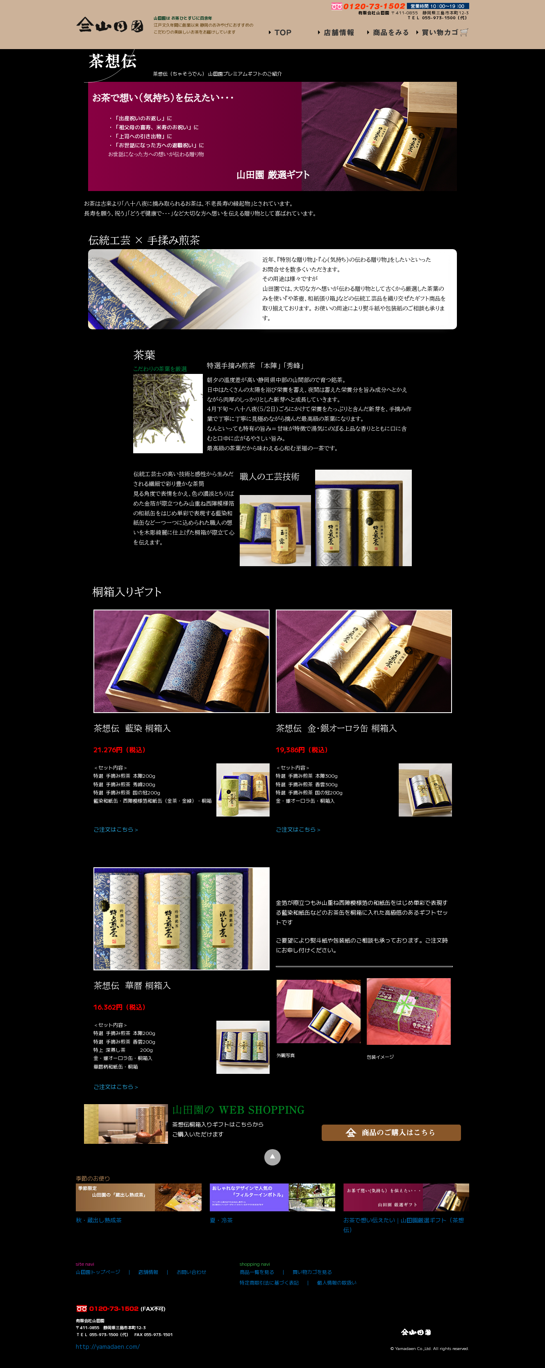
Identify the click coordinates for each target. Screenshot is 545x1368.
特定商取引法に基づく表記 (269, 1282)
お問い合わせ (191, 1271)
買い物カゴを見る (312, 1271)
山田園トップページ (98, 1271)
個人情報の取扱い (337, 1282)
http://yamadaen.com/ (108, 1346)
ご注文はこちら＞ (116, 829)
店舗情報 (148, 1271)
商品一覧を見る (257, 1271)
